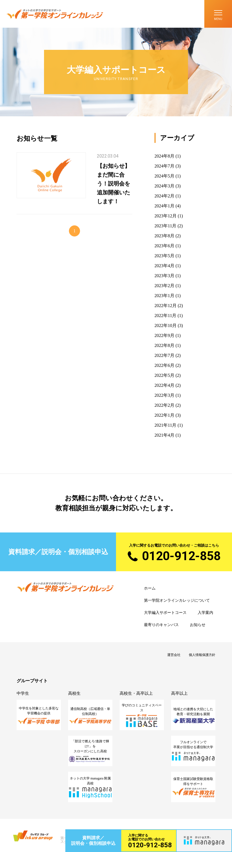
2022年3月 (164, 395)
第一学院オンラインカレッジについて (177, 600)
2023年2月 (164, 285)
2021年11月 (165, 425)
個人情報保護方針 (202, 655)
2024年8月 (164, 156)
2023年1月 (164, 295)
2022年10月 (165, 325)
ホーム (150, 588)
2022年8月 (164, 345)
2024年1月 (164, 206)
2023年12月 (165, 215)
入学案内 (205, 613)
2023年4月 (164, 265)
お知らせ (197, 625)
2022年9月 (164, 335)
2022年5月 (164, 375)
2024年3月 (164, 186)
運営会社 (174, 655)
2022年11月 (165, 315)
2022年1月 (164, 415)
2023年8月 (164, 235)
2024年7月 (164, 166)
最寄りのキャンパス (161, 625)
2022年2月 (164, 405)
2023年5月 (164, 255)
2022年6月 (164, 365)
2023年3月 (164, 275)
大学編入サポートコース (165, 613)
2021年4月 (164, 435)
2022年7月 (164, 355)
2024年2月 (164, 196)
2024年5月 (164, 176)
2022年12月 (165, 305)
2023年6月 (164, 245)
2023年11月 (165, 225)
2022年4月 (164, 385)
